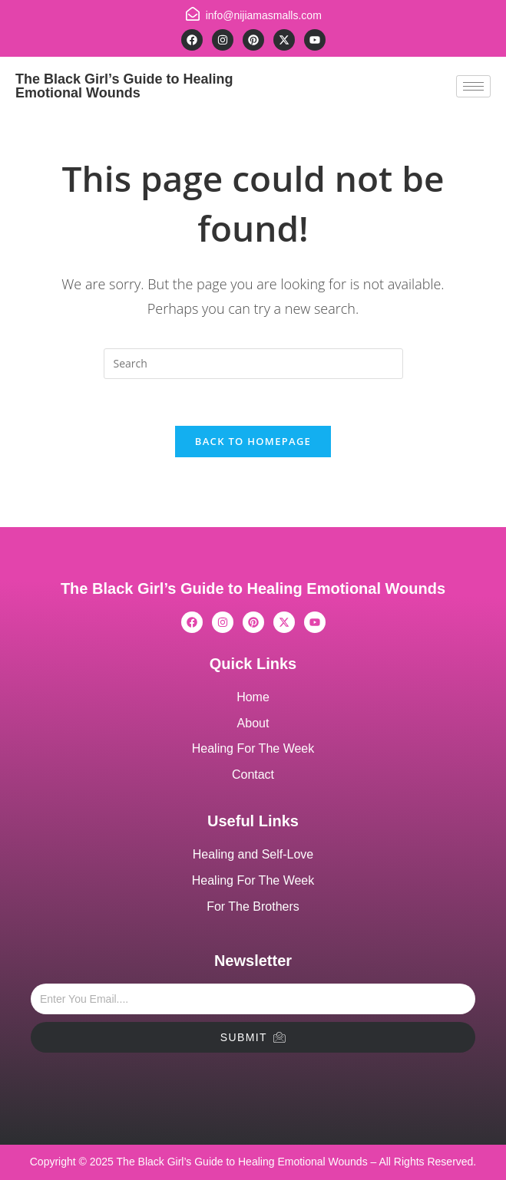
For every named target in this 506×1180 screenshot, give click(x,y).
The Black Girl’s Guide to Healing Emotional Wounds (124, 86)
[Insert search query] (253, 363)
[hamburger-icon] (473, 86)
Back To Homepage (253, 441)
